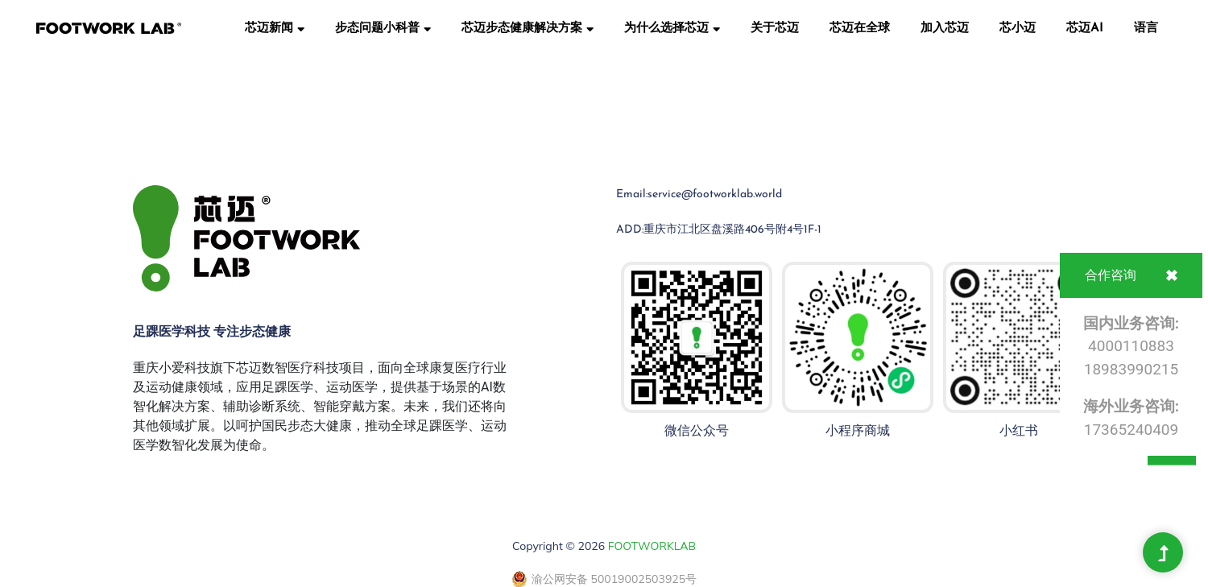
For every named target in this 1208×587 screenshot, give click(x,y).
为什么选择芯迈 (672, 28)
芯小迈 (1017, 29)
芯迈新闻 (274, 28)
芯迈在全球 (859, 29)
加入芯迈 (944, 29)
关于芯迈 (775, 29)
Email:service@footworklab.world (699, 194)
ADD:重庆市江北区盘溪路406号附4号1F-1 (718, 230)
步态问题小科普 (383, 28)
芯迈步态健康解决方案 (527, 28)
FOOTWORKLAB (652, 546)
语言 (1146, 29)
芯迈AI (1084, 29)
